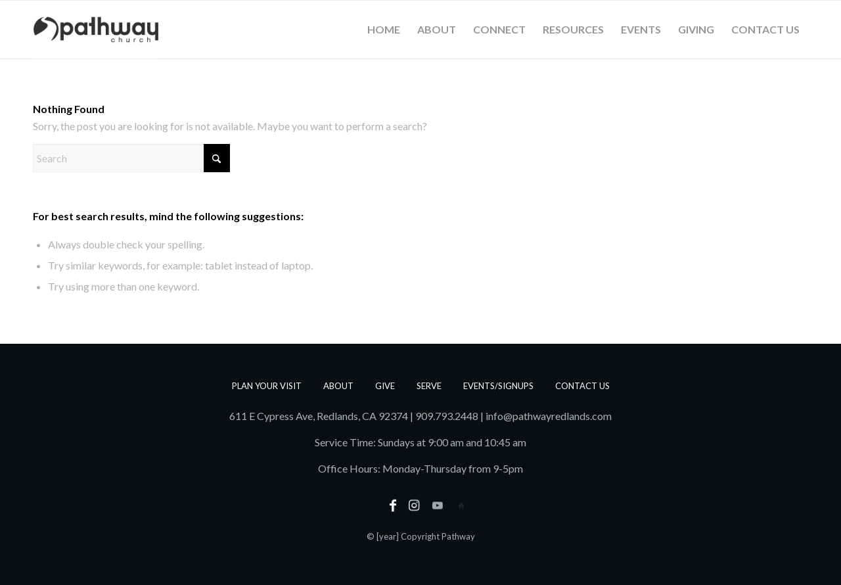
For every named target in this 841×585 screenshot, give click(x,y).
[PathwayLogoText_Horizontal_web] (96, 30)
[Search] (131, 158)
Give (385, 386)
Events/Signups (498, 386)
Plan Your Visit (267, 386)
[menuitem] (384, 30)
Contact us (582, 386)
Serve (429, 386)
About (338, 386)
